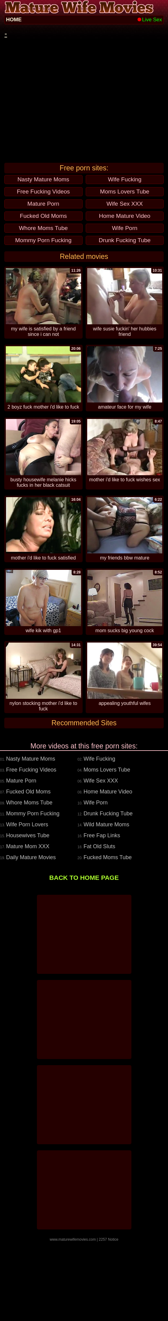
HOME (14, 20)
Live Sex (150, 20)
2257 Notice (108, 1319)
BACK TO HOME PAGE (84, 956)
